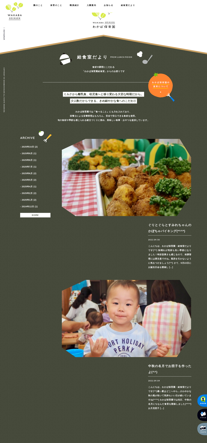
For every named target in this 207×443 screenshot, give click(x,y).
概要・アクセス (47, 372)
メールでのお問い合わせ (170, 417)
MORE (35, 200)
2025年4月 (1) (29, 177)
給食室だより (178, 9)
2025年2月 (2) (29, 182)
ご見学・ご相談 (156, 311)
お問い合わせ (169, 363)
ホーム (23, 363)
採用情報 (145, 372)
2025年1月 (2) (29, 187)
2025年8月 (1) (29, 156)
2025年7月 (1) (29, 161)
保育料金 (117, 372)
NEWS (144, 368)
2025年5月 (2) (29, 172)
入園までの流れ (120, 376)
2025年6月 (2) (29, 166)
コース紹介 (118, 368)
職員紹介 (67, 9)
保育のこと (46, 9)
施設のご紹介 (46, 376)
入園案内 (135, 9)
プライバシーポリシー (174, 368)
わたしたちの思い (48, 368)
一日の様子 (74, 372)
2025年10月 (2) (30, 146)
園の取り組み (75, 368)
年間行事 (73, 376)
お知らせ (155, 9)
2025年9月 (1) (29, 151)
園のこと (25, 9)
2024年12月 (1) (30, 192)
